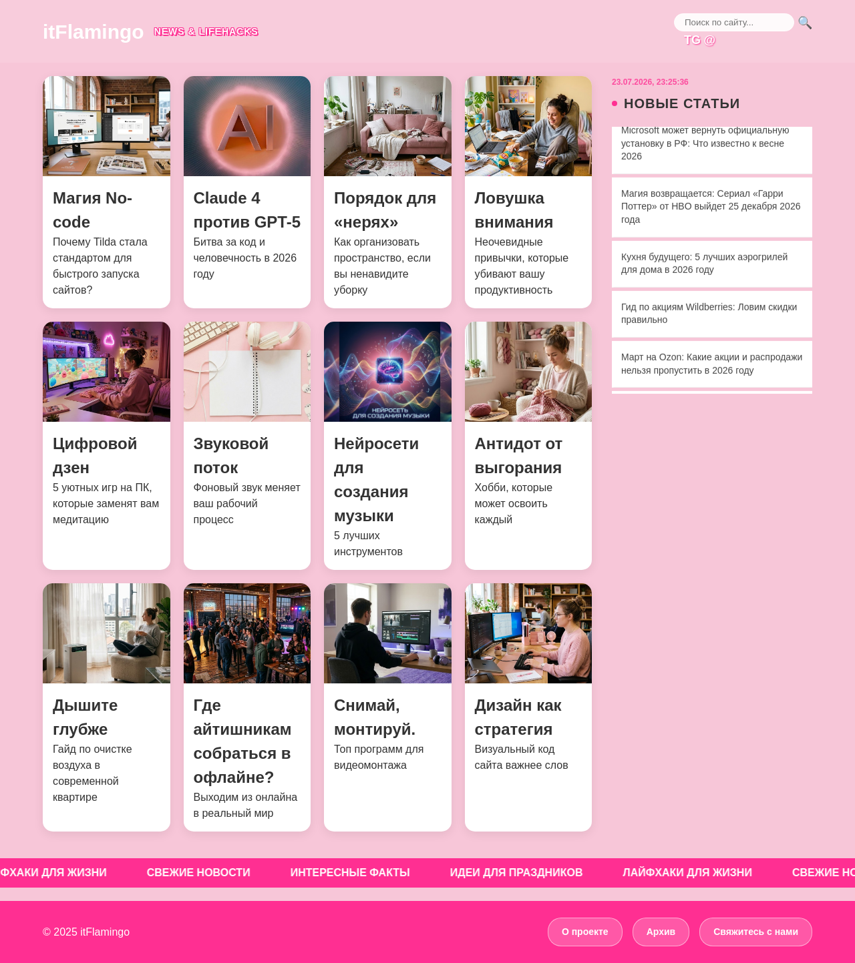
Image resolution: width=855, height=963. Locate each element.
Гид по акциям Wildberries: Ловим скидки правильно (709, 315)
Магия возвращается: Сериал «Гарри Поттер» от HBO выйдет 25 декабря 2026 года (710, 208)
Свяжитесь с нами (755, 931)
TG (692, 40)
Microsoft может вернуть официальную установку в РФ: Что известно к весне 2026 (705, 144)
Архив (661, 931)
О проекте (585, 931)
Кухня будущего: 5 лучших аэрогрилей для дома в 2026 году (704, 265)
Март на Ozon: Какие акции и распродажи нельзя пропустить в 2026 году (711, 365)
